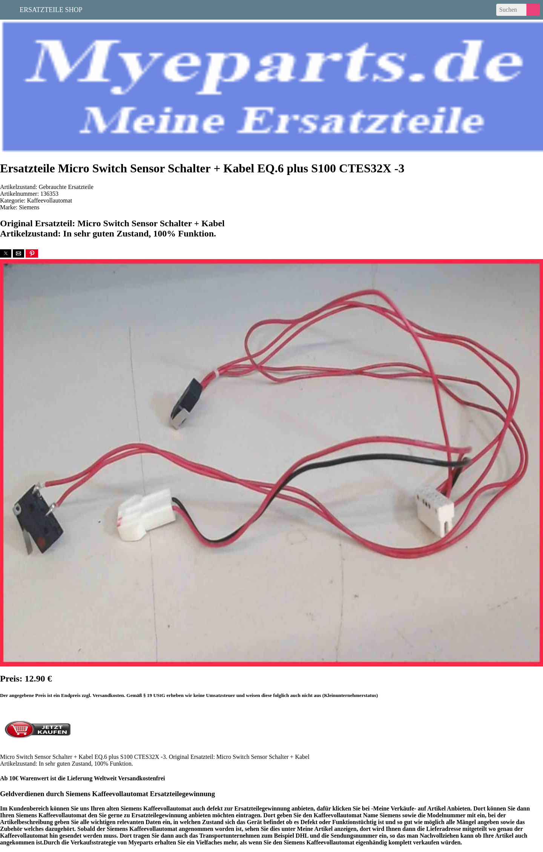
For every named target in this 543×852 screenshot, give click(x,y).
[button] (5, 253)
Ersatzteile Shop (51, 9)
